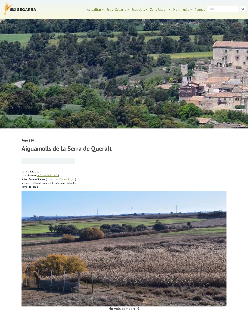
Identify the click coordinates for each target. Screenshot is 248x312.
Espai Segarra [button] (116, 9)
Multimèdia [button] (181, 9)
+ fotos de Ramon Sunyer (61, 179)
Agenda (200, 9)
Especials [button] (138, 9)
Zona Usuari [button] (158, 9)
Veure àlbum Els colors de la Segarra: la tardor (48, 161)
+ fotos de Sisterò (47, 175)
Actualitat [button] (94, 9)
